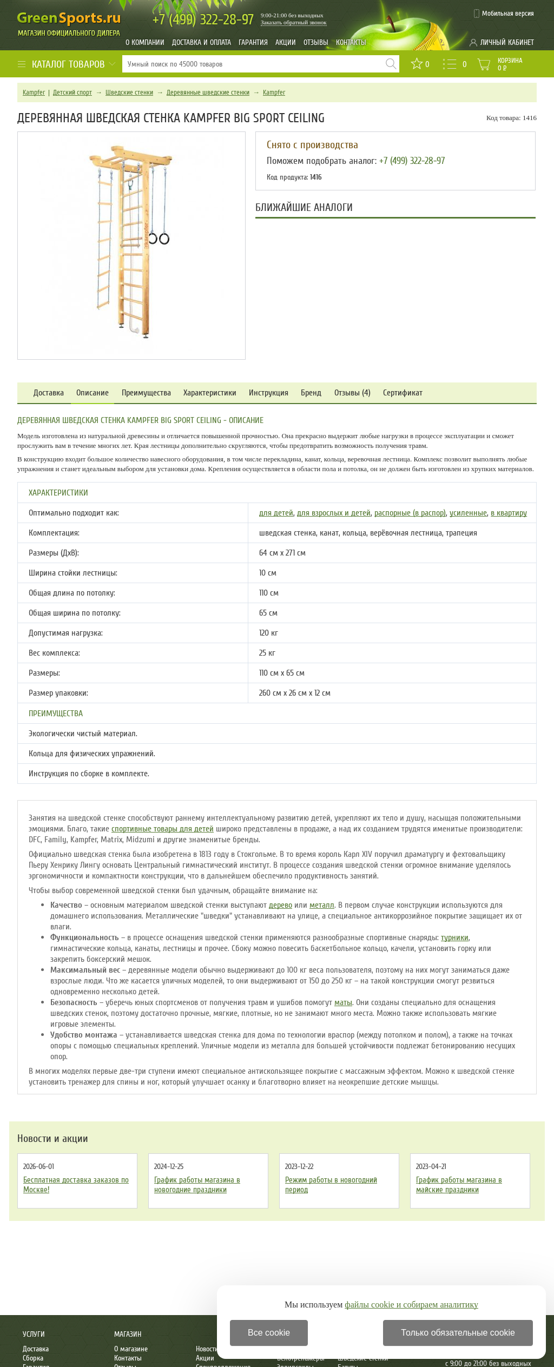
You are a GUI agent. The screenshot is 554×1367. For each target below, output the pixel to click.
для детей (276, 512)
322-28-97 (203, 20)
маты (343, 1002)
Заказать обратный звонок (294, 22)
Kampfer (34, 92)
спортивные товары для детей (162, 828)
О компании (145, 42)
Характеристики (209, 393)
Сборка (33, 1358)
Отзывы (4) (352, 393)
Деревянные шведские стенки (208, 92)
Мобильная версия (508, 13)
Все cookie (269, 1332)
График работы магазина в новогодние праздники (197, 1184)
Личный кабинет (507, 42)
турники (455, 937)
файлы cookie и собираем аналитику (411, 1304)
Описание (92, 393)
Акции (285, 42)
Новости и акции (52, 1138)
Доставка (49, 393)
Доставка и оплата (201, 42)
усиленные (468, 512)
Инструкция (268, 393)
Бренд (311, 393)
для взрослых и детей (334, 512)
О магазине (131, 1348)
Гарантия (253, 42)
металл (321, 905)
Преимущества (146, 393)
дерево (280, 905)
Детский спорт (72, 92)
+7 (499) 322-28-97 (412, 161)
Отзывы (316, 42)
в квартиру (509, 512)
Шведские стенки (129, 92)
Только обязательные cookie (458, 1332)
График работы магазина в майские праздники (459, 1184)
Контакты (351, 42)
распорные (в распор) (410, 512)
